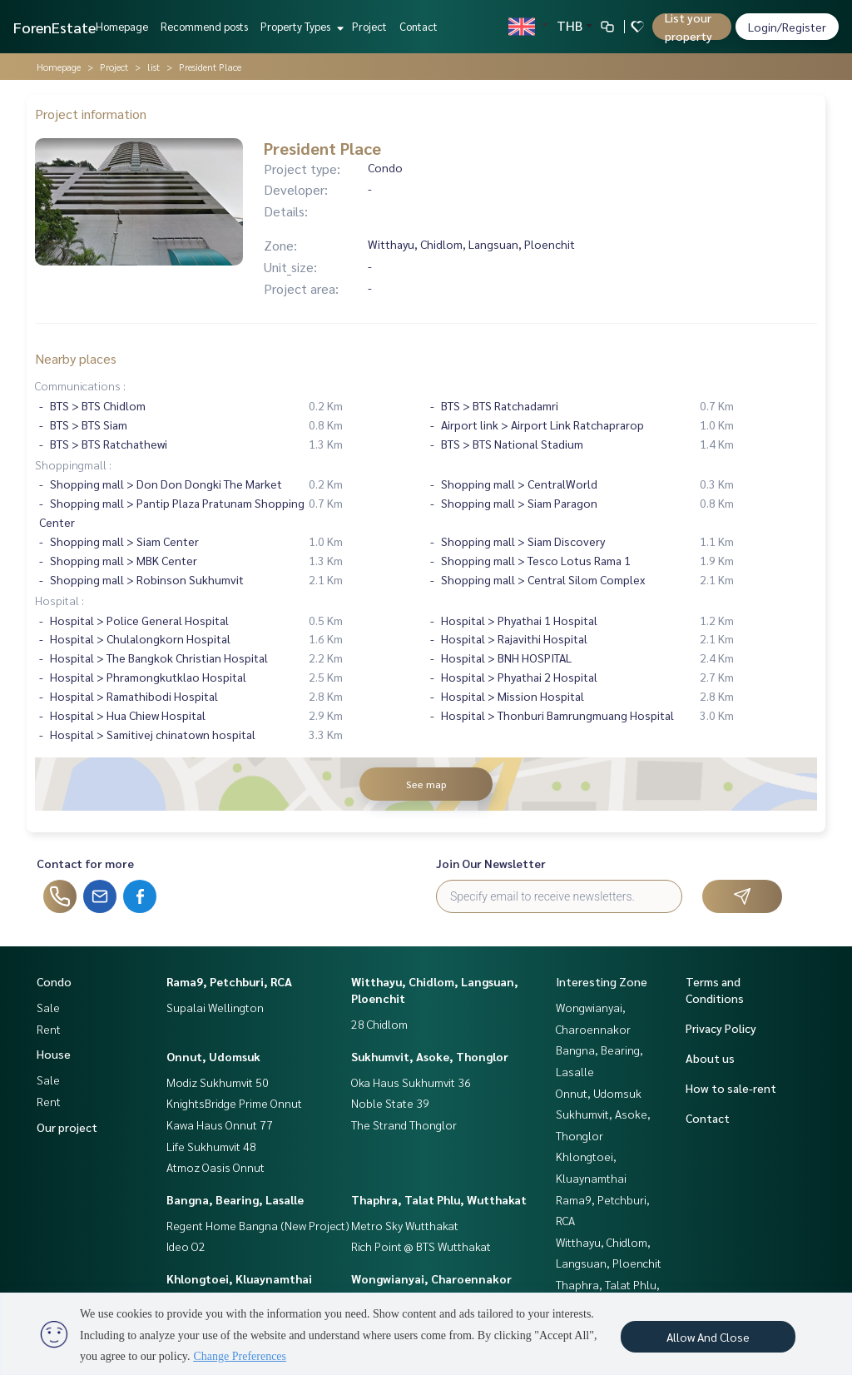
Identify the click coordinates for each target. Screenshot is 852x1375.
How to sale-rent (731, 1087)
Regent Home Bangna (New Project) (257, 1225)
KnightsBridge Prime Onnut (234, 1102)
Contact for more (85, 863)
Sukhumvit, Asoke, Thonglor (429, 1056)
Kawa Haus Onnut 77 (219, 1124)
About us (710, 1057)
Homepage (122, 26)
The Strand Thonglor (404, 1124)
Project (369, 26)
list (153, 66)
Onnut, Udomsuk (213, 1056)
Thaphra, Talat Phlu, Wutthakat (439, 1199)
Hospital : (59, 600)
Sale (48, 1007)
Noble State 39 (390, 1102)
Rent (49, 1028)
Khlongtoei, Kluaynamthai (239, 1278)
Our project (67, 1126)
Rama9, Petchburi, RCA (229, 981)
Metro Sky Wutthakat (404, 1225)
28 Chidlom (379, 1023)
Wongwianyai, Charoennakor (431, 1278)
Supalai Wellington (215, 1007)
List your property (688, 26)
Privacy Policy (721, 1027)
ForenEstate (54, 27)
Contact (418, 26)
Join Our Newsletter (491, 863)
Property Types (299, 26)
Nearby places (75, 358)
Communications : (80, 385)
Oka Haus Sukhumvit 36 (411, 1082)
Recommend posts (204, 26)
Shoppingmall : (73, 464)
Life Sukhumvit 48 (211, 1146)
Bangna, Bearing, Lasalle (235, 1199)
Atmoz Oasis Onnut (215, 1166)
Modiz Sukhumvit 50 (217, 1082)
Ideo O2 (186, 1245)
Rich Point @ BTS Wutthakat (421, 1245)
